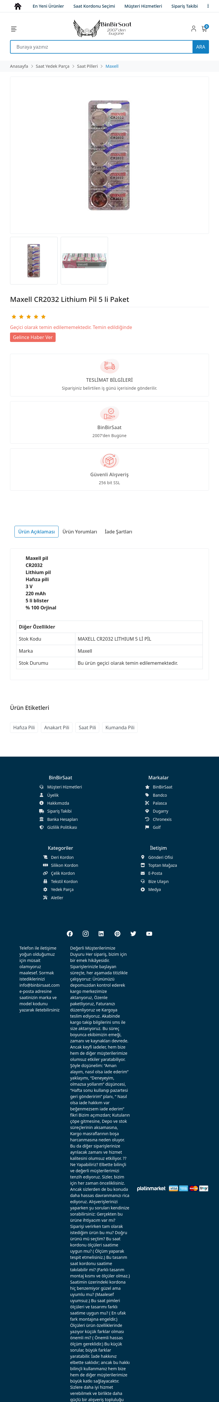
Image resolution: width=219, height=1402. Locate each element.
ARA (200, 47)
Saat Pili (87, 727)
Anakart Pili (56, 727)
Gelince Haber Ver (33, 337)
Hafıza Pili (24, 727)
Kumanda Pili (120, 727)
